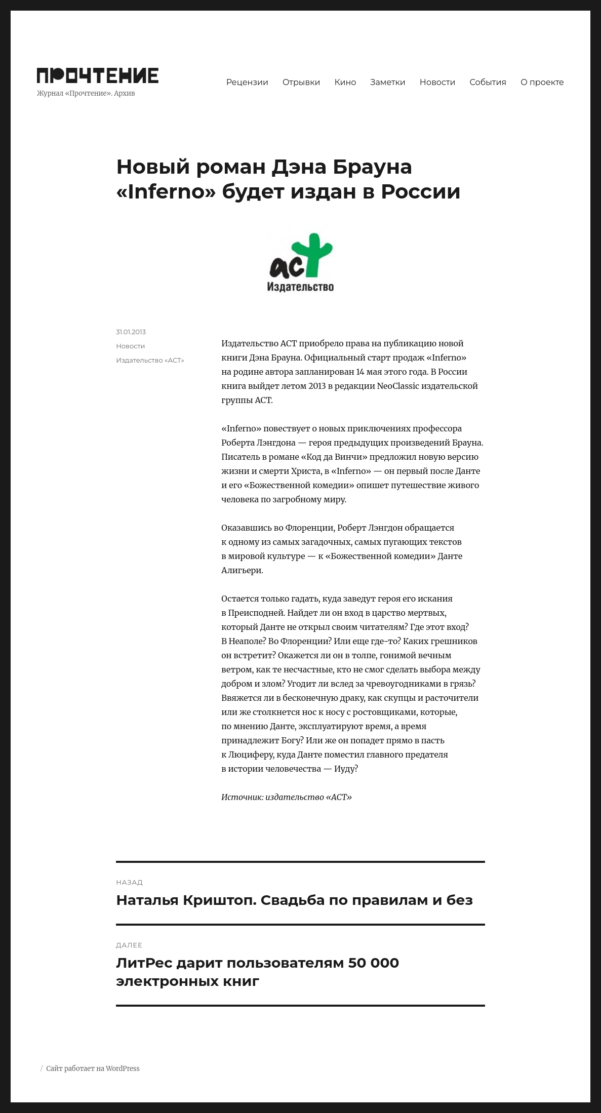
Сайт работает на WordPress (92, 1068)
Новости (438, 82)
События (487, 82)
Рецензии (247, 82)
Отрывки (301, 82)
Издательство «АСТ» (150, 360)
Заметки (388, 82)
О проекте (542, 82)
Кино (345, 82)
